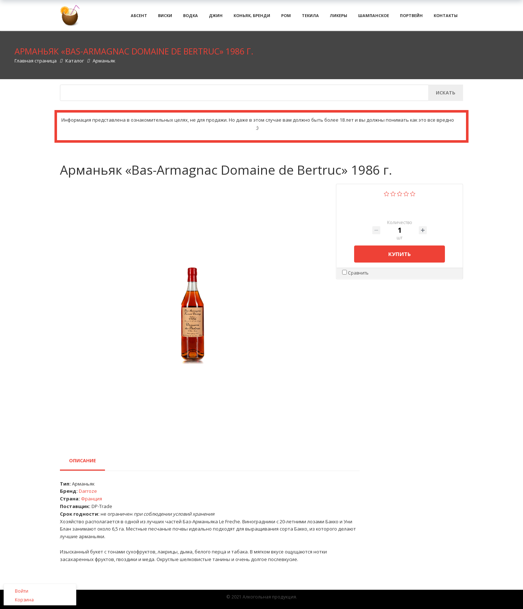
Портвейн (411, 18)
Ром (286, 18)
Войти (21, 591)
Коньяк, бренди (252, 18)
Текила (310, 18)
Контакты (446, 18)
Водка (190, 18)
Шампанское (373, 18)
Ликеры (338, 18)
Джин (216, 18)
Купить (399, 259)
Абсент (139, 18)
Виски (165, 18)
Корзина (24, 600)
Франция (91, 504)
